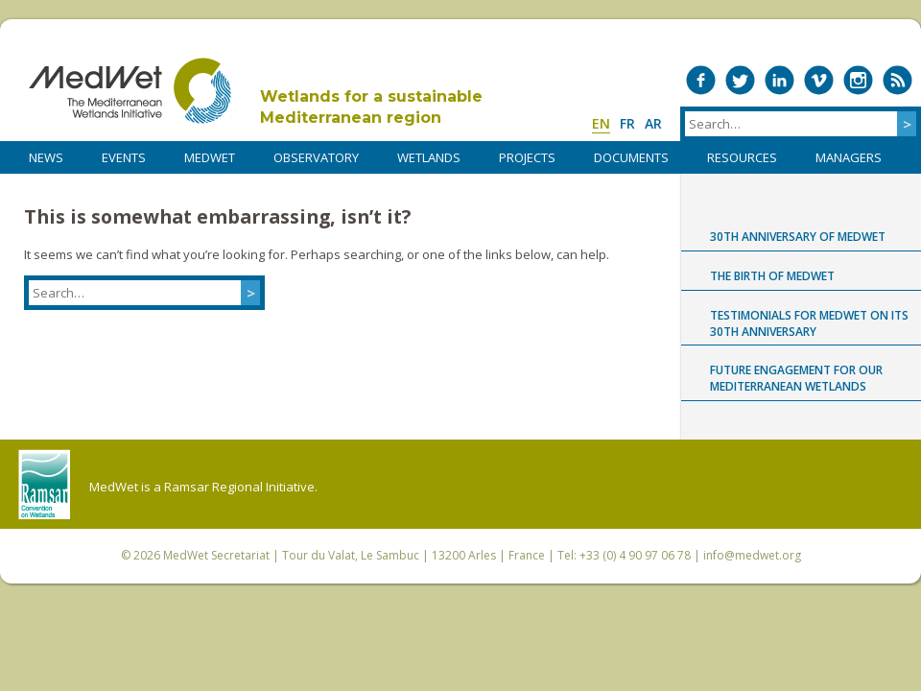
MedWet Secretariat (216, 555)
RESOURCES (742, 157)
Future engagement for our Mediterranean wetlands (796, 378)
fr (627, 123)
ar (653, 123)
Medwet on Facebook (701, 80)
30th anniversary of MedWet (798, 236)
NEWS (46, 157)
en (601, 123)
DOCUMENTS (631, 157)
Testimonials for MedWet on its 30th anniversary (809, 323)
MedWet (130, 91)
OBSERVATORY (316, 157)
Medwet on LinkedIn (779, 80)
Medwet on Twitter (740, 80)
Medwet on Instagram (858, 80)
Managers (848, 157)
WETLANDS (428, 157)
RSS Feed (897, 80)
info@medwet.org (752, 555)
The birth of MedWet (772, 276)
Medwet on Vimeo (819, 80)
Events (124, 157)
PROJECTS (527, 157)
